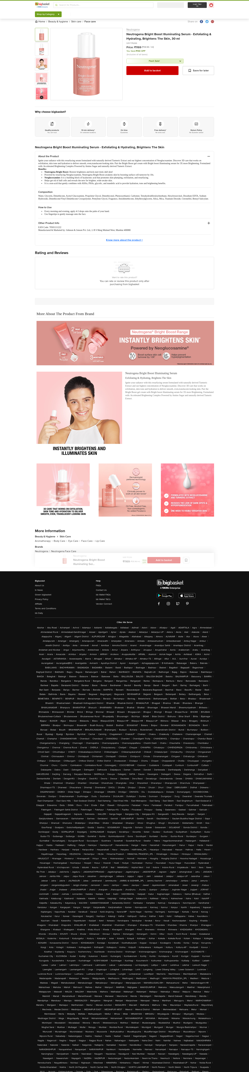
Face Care (87, 541)
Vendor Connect (104, 604)
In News (39, 590)
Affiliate (38, 604)
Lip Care (100, 541)
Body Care (60, 541)
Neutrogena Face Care (63, 551)
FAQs (98, 585)
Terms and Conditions (45, 608)
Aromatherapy (43, 541)
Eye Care (74, 541)
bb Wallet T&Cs (103, 599)
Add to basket (152, 70)
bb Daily (39, 613)
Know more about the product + (124, 240)
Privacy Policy (41, 599)
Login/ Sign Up (197, 5)
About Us (39, 585)
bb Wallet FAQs (103, 594)
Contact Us (101, 590)
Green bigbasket (43, 594)
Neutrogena (133, 29)
